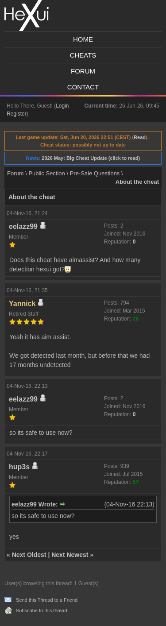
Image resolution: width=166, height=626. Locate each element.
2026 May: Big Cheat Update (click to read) (91, 158)
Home (83, 39)
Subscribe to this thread (41, 610)
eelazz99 (23, 226)
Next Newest (69, 554)
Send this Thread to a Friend (46, 600)
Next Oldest (29, 554)
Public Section (46, 173)
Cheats (83, 55)
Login (62, 106)
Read (140, 137)
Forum (83, 71)
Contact (83, 87)
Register (17, 114)
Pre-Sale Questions (95, 173)
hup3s (19, 467)
